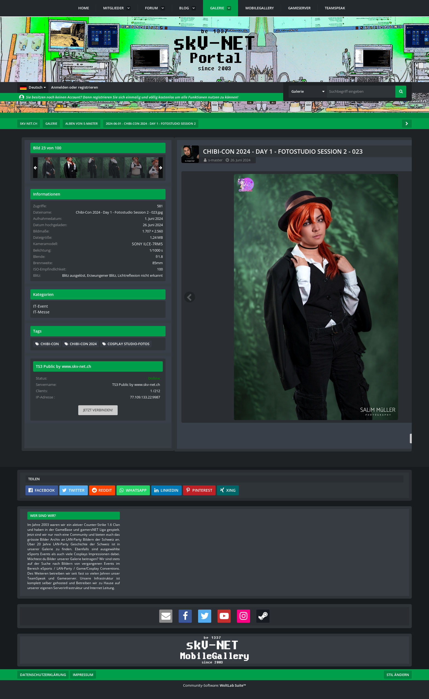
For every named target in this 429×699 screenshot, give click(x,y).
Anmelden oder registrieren (74, 87)
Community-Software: (214, 685)
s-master (59, 160)
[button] (32, 87)
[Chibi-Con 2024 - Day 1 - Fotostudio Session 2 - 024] (388, 167)
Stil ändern (398, 674)
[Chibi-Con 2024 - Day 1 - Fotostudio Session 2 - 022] (345, 167)
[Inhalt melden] (298, 438)
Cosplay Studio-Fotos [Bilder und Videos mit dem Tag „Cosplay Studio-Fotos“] (358, 371)
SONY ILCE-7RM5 (387, 254)
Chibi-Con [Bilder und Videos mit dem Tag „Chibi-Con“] (346, 363)
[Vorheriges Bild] (33, 297)
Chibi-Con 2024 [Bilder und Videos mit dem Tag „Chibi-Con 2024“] (379, 363)
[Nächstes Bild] (296, 297)
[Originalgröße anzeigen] (296, 151)
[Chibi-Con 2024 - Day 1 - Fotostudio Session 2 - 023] (366, 167)
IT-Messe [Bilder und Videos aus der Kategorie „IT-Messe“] (337, 331)
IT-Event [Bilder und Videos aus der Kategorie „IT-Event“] (336, 326)
